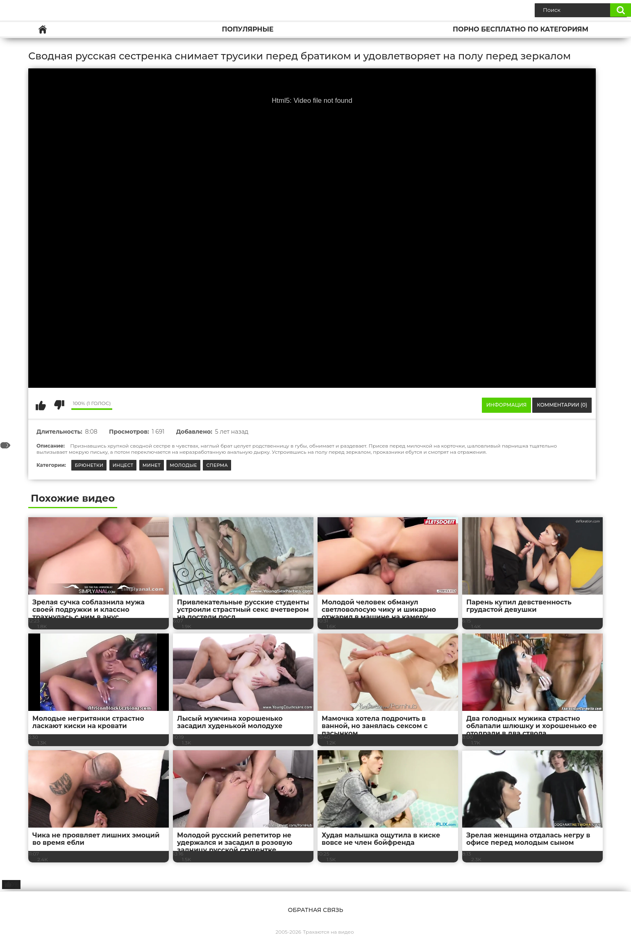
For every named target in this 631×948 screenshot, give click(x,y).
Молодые (183, 465)
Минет (152, 465)
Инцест (123, 465)
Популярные (247, 29)
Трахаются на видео (328, 932)
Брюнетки (89, 465)
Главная (42, 29)
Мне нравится (40, 405)
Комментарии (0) (562, 405)
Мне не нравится (59, 405)
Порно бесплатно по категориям (520, 29)
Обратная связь (315, 910)
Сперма (217, 465)
